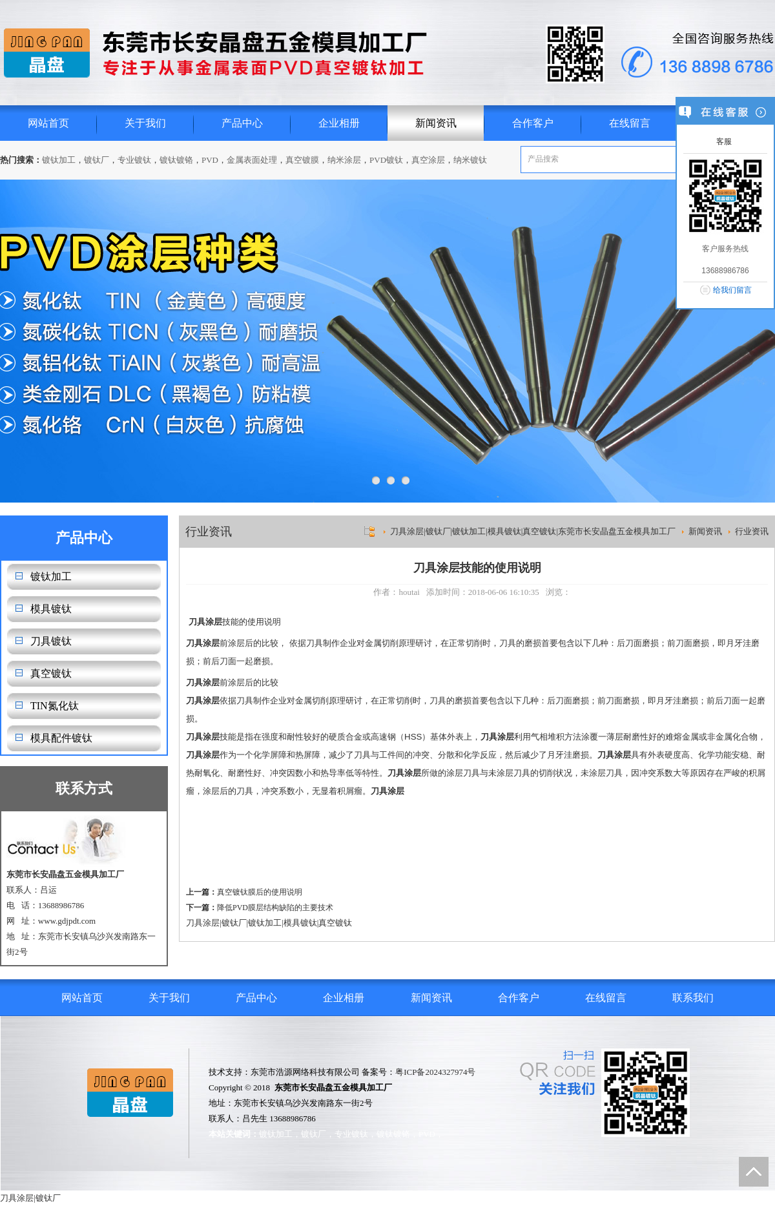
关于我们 (145, 123)
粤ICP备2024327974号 (435, 1072)
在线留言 (629, 123)
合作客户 (532, 123)
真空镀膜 (302, 160)
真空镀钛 (51, 673)
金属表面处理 (252, 160)
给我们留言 (732, 290)
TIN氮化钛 (54, 705)
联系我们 (693, 997)
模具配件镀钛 (61, 738)
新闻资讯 (436, 123)
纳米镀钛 (470, 160)
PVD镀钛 (386, 160)
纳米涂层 (344, 160)
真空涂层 (428, 160)
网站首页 (48, 123)
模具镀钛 (51, 608)
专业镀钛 (134, 160)
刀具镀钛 (51, 641)
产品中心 (242, 123)
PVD (210, 160)
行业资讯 (752, 531)
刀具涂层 (203, 923)
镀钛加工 (59, 160)
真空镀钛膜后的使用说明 (259, 892)
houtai (409, 592)
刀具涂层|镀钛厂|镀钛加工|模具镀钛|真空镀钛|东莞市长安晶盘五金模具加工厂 (533, 531)
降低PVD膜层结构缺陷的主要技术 (275, 907)
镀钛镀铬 (176, 160)
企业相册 (339, 123)
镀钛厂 (96, 160)
